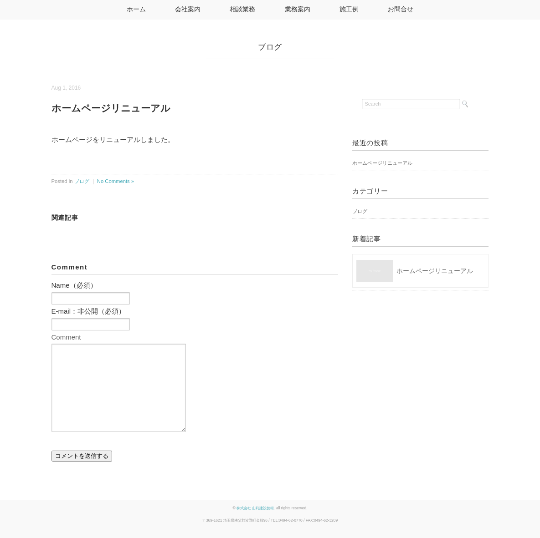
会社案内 (188, 9)
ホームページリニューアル (382, 163)
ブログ (270, 47)
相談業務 (242, 9)
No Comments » (115, 181)
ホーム (136, 9)
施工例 (349, 9)
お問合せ (400, 9)
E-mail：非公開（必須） (88, 311)
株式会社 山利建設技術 (255, 508)
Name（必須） (74, 285)
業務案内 (297, 9)
